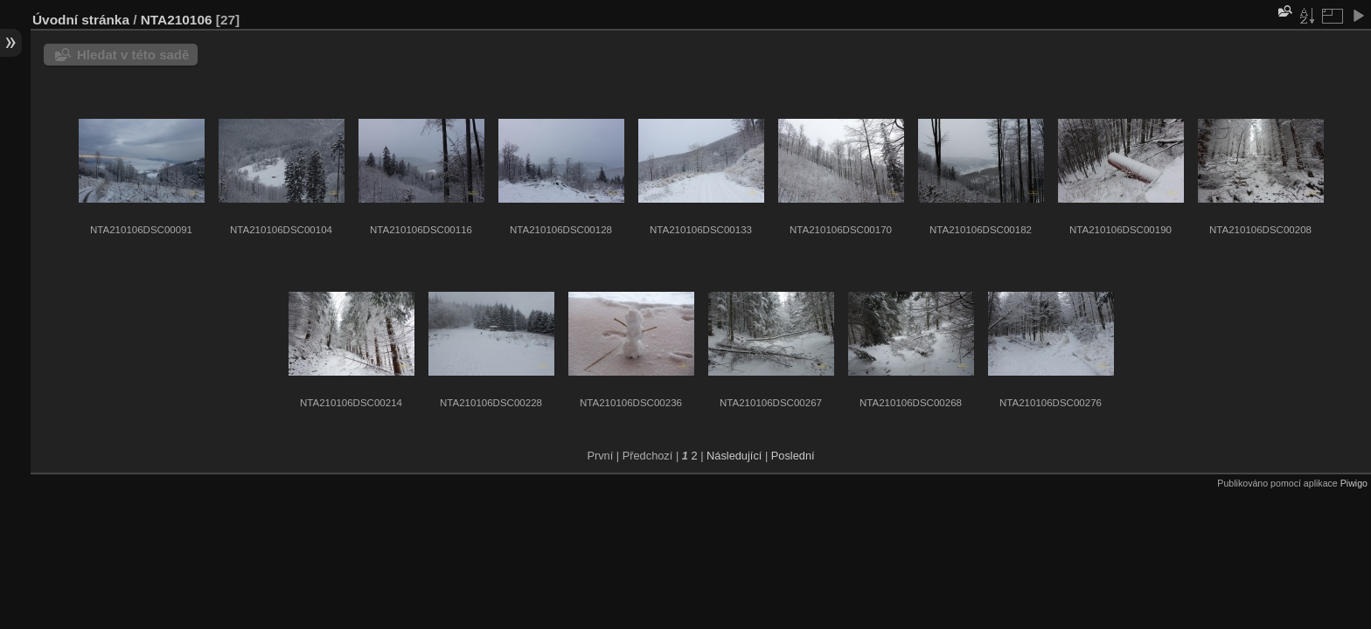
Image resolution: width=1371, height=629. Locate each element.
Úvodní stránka (80, 19)
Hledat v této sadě (133, 54)
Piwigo (1354, 483)
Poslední (793, 455)
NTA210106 (176, 19)
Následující (734, 455)
